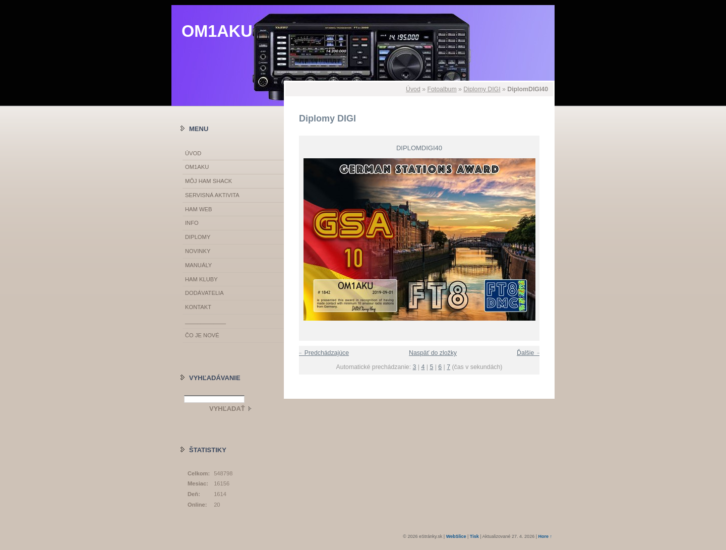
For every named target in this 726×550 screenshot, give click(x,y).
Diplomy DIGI (481, 89)
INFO (192, 223)
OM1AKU (217, 31)
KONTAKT (198, 307)
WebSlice (456, 536)
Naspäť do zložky (433, 352)
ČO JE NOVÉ (202, 335)
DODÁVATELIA (204, 293)
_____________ (205, 321)
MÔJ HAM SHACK (208, 181)
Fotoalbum (441, 89)
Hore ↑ (545, 536)
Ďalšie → (529, 352)
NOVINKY (197, 251)
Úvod (413, 89)
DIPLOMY (197, 237)
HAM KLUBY (201, 279)
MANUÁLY (198, 265)
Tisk (474, 536)
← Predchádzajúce (322, 352)
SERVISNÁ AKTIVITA (212, 195)
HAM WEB (198, 209)
